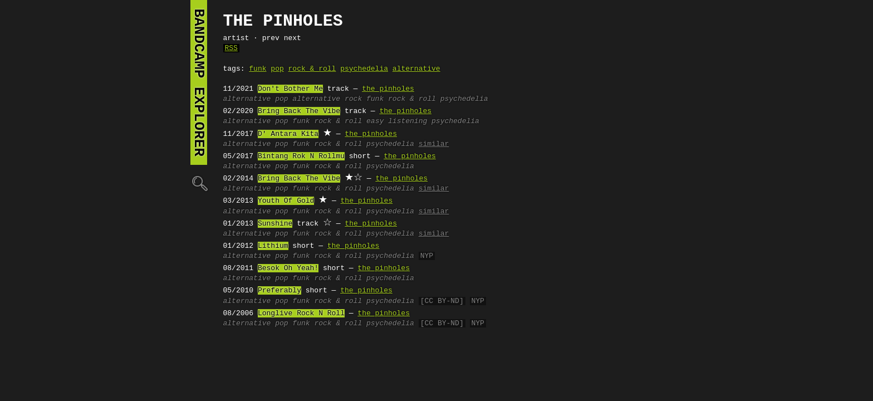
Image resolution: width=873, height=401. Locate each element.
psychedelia (364, 69)
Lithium (273, 246)
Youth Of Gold (286, 201)
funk (257, 69)
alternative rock (327, 99)
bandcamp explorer (199, 82)
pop (277, 69)
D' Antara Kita (288, 134)
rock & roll (312, 69)
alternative (416, 69)
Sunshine (275, 224)
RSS (231, 48)
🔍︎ (199, 183)
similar (434, 144)
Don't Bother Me (290, 89)
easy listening (396, 121)
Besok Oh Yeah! (288, 268)
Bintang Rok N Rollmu (301, 156)
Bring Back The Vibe (299, 111)
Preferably (279, 291)
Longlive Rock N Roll (301, 314)
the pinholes (388, 89)
